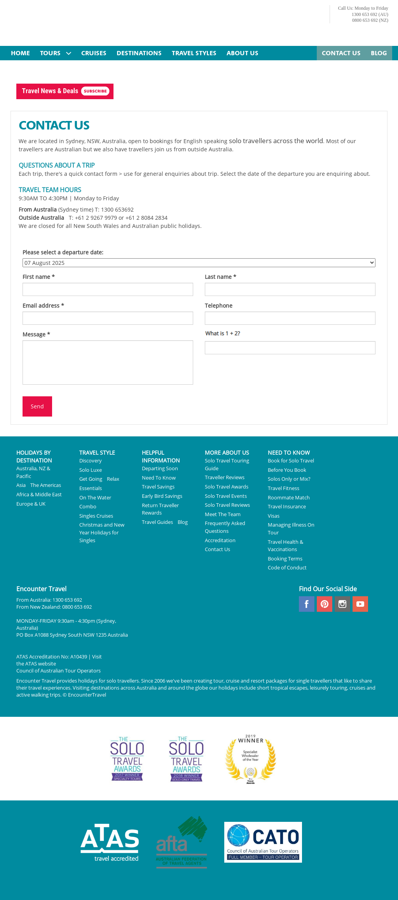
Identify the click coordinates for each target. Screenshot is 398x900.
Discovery (90, 460)
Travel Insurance (287, 506)
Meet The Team (223, 514)
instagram (342, 604)
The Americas (45, 485)
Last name (220, 276)
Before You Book (287, 469)
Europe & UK (30, 503)
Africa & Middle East (39, 494)
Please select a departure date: (63, 252)
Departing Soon (160, 468)
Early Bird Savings (162, 495)
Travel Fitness (283, 488)
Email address (43, 305)
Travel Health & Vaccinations (285, 545)
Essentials (90, 488)
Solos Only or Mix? (289, 478)
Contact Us (217, 549)
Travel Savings (158, 486)
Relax (113, 478)
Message (36, 334)
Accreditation (220, 540)
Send (37, 406)
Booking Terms (285, 558)
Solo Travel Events (226, 495)
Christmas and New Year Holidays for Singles (101, 532)
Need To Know (159, 477)
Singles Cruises (96, 515)
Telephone (218, 305)
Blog (183, 521)
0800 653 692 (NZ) (370, 20)
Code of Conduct (287, 567)
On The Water (95, 497)
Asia (21, 485)
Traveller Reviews (224, 477)
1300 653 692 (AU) (370, 14)
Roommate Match (289, 497)
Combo (87, 506)
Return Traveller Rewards (160, 509)
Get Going (90, 478)
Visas (273, 515)
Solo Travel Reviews (227, 504)
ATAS (31, 663)
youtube (360, 604)
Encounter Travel (82, 24)
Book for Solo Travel (291, 460)
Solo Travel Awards (226, 486)
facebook (306, 604)
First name (39, 276)
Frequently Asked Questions (225, 527)
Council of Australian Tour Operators (58, 670)
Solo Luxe (90, 469)
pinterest (324, 604)
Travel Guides (157, 521)
